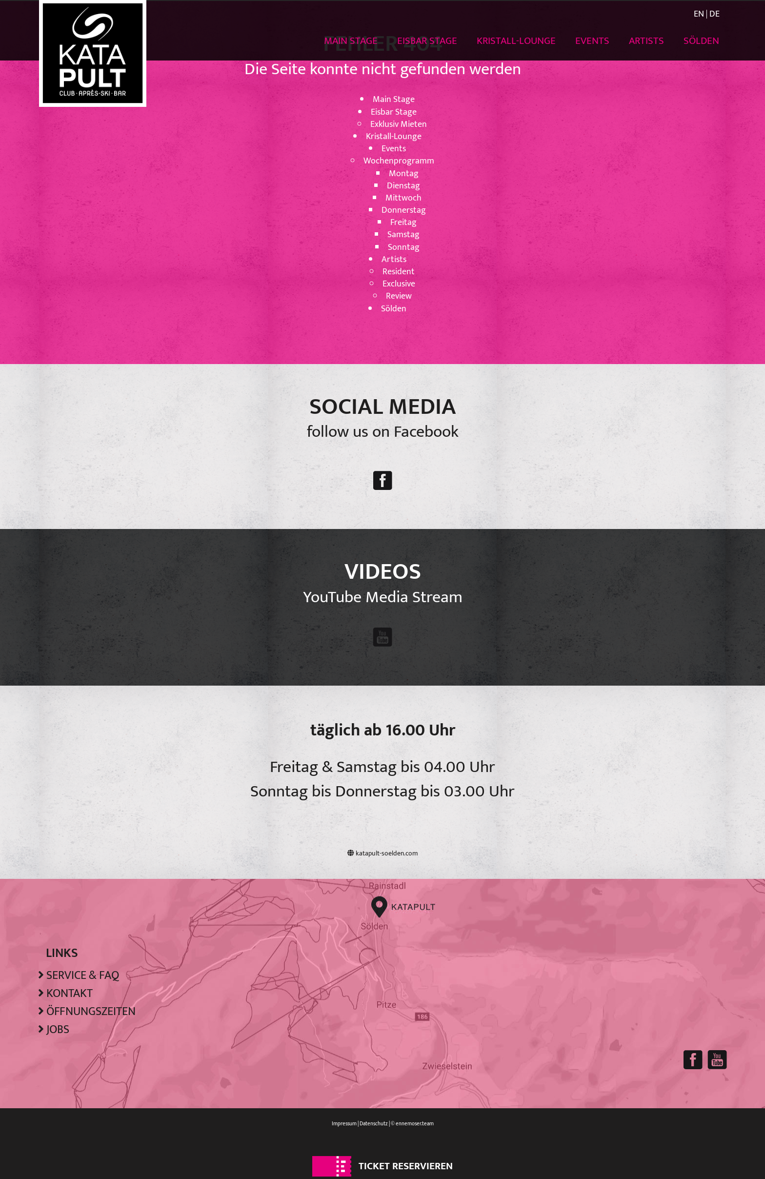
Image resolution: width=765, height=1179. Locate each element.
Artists (646, 40)
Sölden (701, 40)
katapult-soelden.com (382, 853)
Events (592, 40)
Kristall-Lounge (516, 40)
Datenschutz (374, 1123)
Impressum (344, 1123)
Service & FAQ (82, 975)
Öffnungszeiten (91, 1011)
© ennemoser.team (412, 1123)
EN (699, 14)
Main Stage (351, 40)
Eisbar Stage (427, 40)
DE (714, 14)
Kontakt (69, 993)
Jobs (57, 1029)
